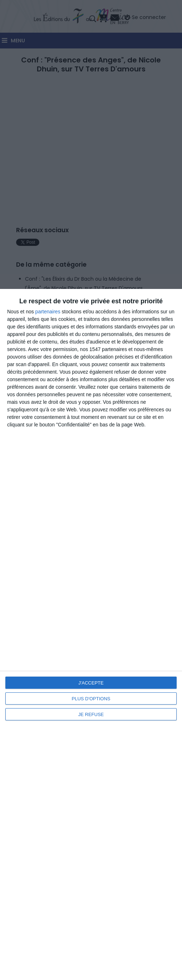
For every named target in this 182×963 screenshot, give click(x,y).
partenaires (47, 311)
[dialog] (91, 626)
